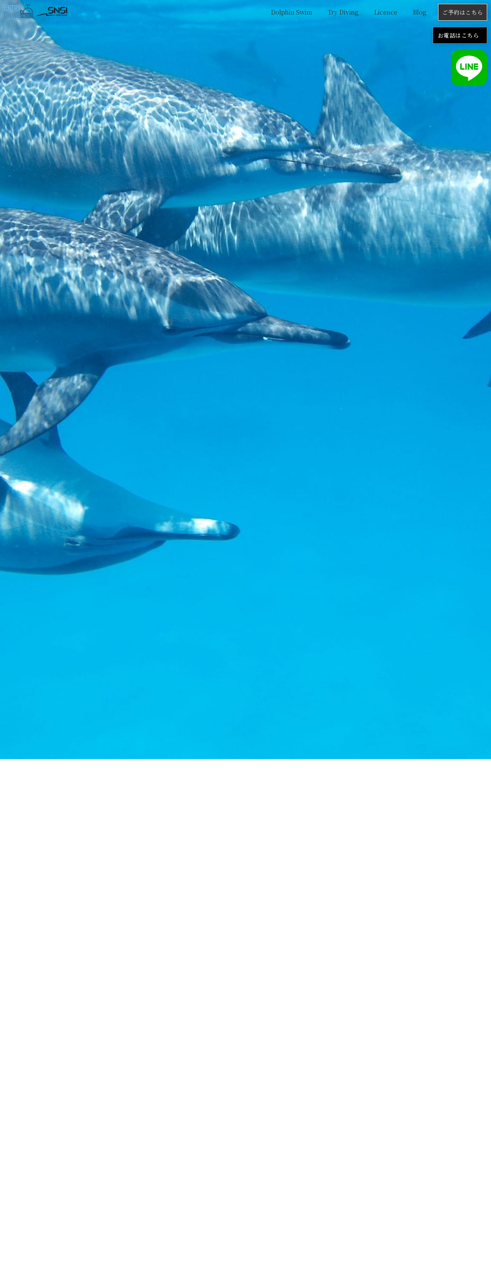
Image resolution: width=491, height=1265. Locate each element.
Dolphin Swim (291, 12)
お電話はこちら (458, 35)
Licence (385, 12)
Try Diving (343, 12)
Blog (420, 12)
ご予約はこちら (462, 12)
